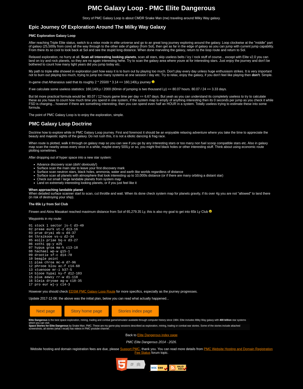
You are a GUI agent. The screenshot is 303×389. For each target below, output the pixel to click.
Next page (45, 325)
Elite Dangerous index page (157, 349)
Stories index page (135, 325)
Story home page (86, 325)
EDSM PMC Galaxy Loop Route (92, 305)
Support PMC (130, 363)
